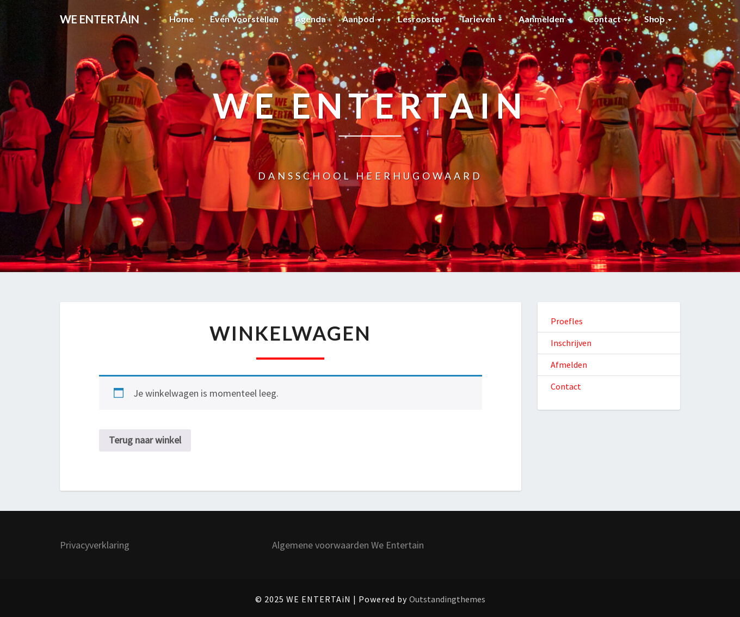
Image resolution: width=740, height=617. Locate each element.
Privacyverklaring (95, 545)
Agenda (310, 19)
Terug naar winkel (145, 440)
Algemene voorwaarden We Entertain (348, 545)
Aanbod (361, 19)
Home (181, 19)
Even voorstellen (244, 19)
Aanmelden (545, 19)
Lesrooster (420, 19)
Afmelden (569, 364)
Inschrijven (571, 342)
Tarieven (481, 19)
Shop (658, 19)
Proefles (567, 321)
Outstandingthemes (447, 599)
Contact (608, 19)
